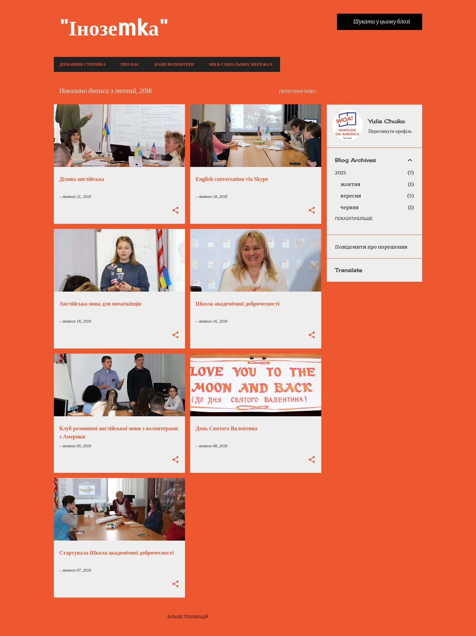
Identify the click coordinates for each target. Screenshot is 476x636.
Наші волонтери (174, 64)
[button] (175, 211)
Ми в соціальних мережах (240, 64)
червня (349, 207)
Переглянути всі (297, 91)
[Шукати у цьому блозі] (386, 22)
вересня (350, 196)
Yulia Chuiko (386, 121)
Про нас (130, 64)
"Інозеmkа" (113, 27)
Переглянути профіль (390, 131)
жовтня (350, 184)
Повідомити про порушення (371, 247)
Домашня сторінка (82, 64)
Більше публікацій (187, 616)
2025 (340, 173)
